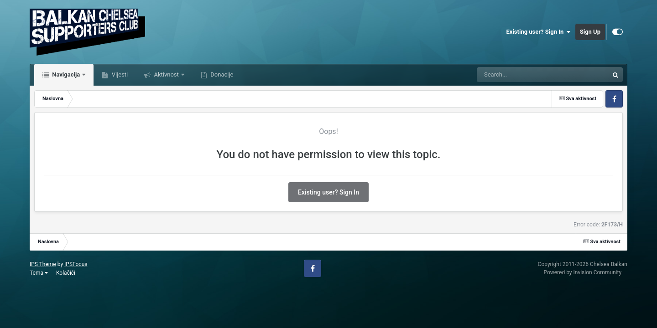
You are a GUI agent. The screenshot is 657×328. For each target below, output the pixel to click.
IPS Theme (43, 264)
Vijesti (119, 74)
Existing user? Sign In (538, 32)
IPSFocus (75, 264)
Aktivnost (166, 74)
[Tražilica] (520, 74)
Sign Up (590, 31)
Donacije (221, 74)
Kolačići (65, 273)
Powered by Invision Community (582, 272)
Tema (39, 273)
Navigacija (66, 74)
